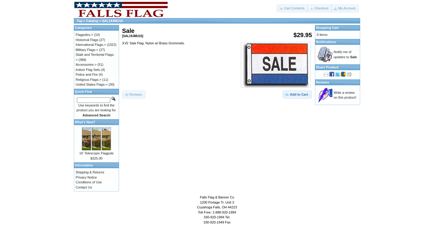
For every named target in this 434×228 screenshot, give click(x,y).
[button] (292, 8)
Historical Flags (87, 40)
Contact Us (84, 187)
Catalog (92, 21)
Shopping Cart (327, 28)
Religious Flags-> (88, 79)
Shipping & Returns (90, 172)
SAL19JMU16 (112, 21)
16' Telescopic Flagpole (96, 153)
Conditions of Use (89, 182)
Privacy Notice (86, 177)
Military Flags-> (87, 50)
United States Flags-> (92, 84)
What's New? (85, 122)
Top (79, 21)
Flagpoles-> (84, 34)
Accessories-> (86, 64)
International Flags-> (91, 44)
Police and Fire (87, 74)
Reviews (322, 82)
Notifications (326, 42)
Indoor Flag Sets (88, 69)
